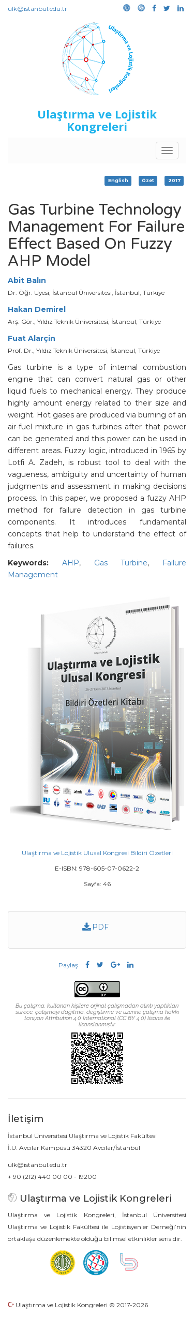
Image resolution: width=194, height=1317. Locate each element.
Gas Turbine (121, 562)
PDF (96, 927)
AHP (70, 562)
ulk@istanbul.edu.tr (37, 8)
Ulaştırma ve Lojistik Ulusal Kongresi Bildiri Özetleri (97, 853)
